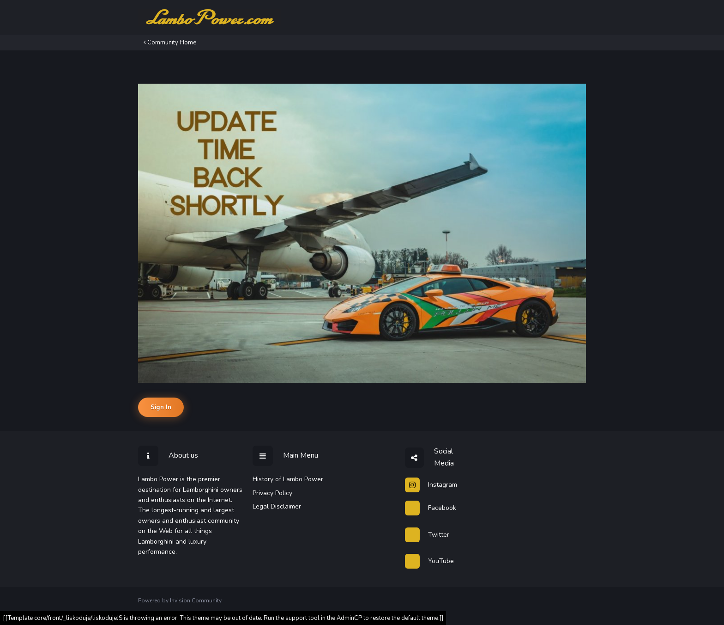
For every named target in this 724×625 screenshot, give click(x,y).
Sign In (161, 407)
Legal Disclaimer (277, 506)
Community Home (170, 42)
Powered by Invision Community (180, 600)
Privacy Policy (272, 493)
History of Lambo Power (288, 479)
